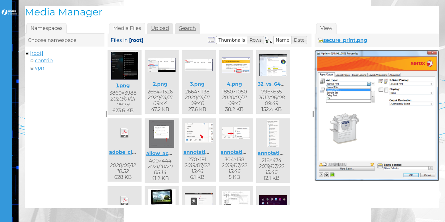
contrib (44, 61)
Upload (160, 28)
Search (187, 28)
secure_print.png (345, 40)
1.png (123, 85)
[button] (232, 40)
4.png (234, 84)
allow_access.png (168, 153)
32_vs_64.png (275, 84)
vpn (39, 68)
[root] (36, 53)
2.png (160, 84)
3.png (197, 84)
